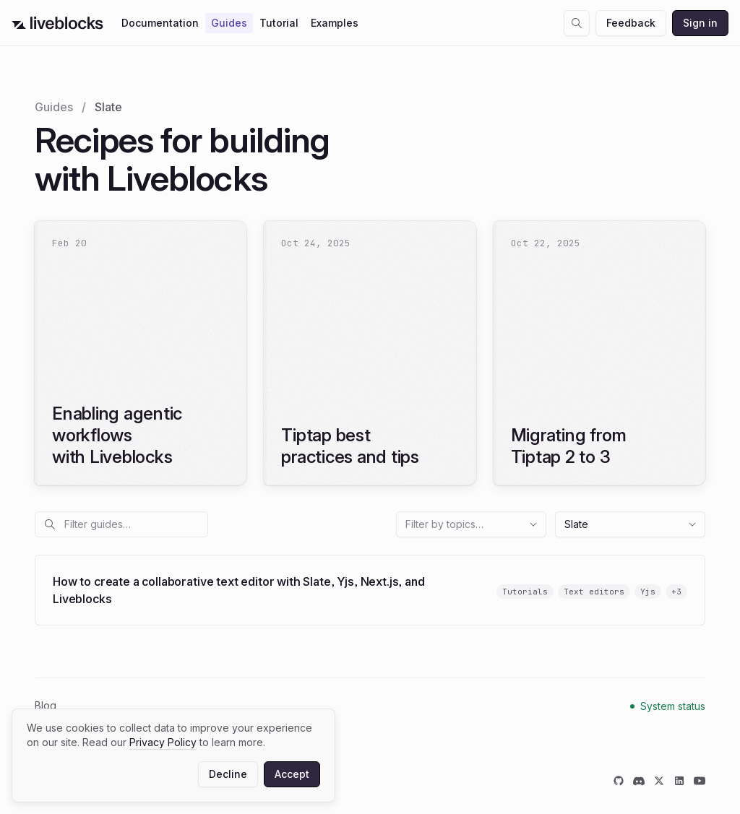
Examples (334, 23)
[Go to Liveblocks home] (58, 23)
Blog (45, 705)
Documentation (160, 23)
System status (673, 706)
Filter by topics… (471, 524)
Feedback (630, 23)
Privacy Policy (163, 742)
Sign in (700, 23)
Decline (228, 774)
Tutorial (278, 23)
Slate (630, 524)
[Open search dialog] (577, 23)
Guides (229, 23)
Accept (292, 774)
